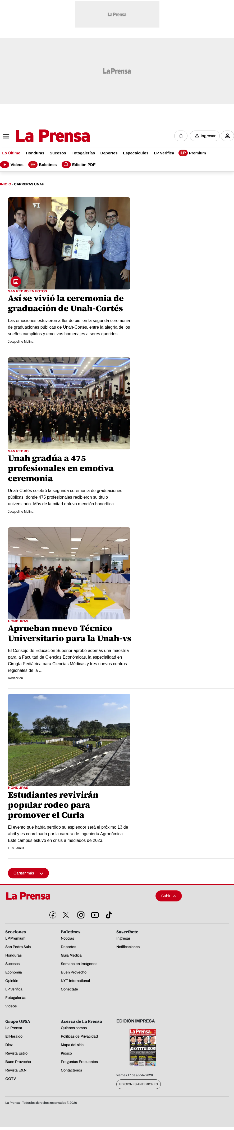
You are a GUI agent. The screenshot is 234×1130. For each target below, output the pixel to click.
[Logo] (39, 136)
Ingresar (208, 136)
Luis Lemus (16, 848)
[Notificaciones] (180, 136)
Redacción (15, 678)
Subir (169, 896)
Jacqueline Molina (20, 341)
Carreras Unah (29, 184)
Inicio (5, 184)
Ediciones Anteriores (138, 1084)
